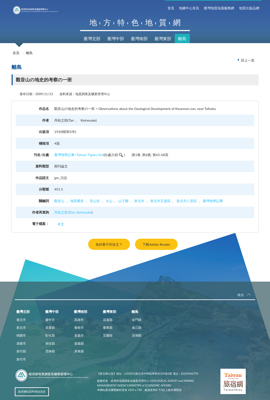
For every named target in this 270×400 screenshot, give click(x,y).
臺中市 (50, 320)
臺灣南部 (139, 38)
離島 (182, 38)
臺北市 (21, 320)
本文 (60, 224)
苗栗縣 (50, 327)
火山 (109, 201)
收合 (241, 295)
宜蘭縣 (107, 335)
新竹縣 (21, 351)
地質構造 (77, 201)
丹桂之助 (61, 212)
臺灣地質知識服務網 (219, 8)
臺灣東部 (162, 38)
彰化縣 (50, 335)
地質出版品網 (249, 8)
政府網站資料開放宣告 (32, 391)
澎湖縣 (136, 335)
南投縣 (50, 343)
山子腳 (123, 201)
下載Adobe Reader (156, 244)
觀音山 (59, 201)
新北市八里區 (187, 201)
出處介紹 (113, 155)
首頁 (170, 8)
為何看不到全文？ (109, 244)
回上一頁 (247, 60)
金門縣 (136, 320)
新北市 (139, 201)
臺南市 (79, 327)
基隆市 (21, 343)
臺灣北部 (92, 38)
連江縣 (136, 327)
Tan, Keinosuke (81, 212)
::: (10, 3)
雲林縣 (50, 351)
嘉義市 (79, 335)
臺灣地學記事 (213, 201)
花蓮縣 (107, 320)
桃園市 (21, 335)
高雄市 (79, 320)
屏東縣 (79, 351)
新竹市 (21, 359)
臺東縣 (107, 327)
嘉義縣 (79, 343)
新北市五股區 (160, 201)
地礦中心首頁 (189, 8)
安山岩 (95, 201)
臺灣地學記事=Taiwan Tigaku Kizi (79, 155)
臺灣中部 (115, 38)
